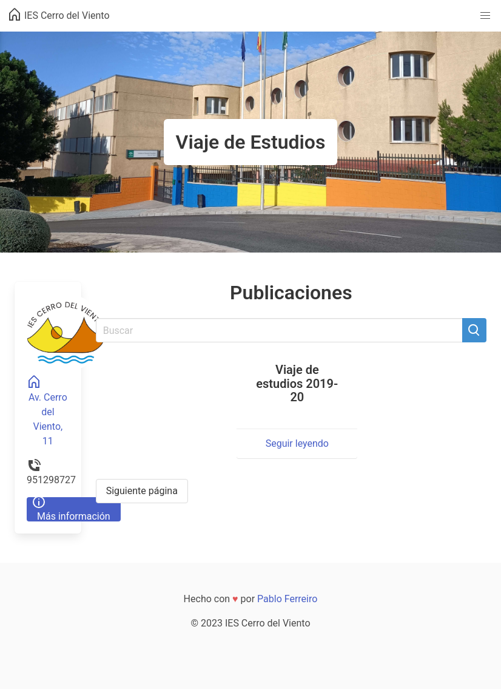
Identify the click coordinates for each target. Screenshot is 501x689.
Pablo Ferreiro (287, 599)
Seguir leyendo (297, 443)
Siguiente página (142, 491)
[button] (485, 16)
